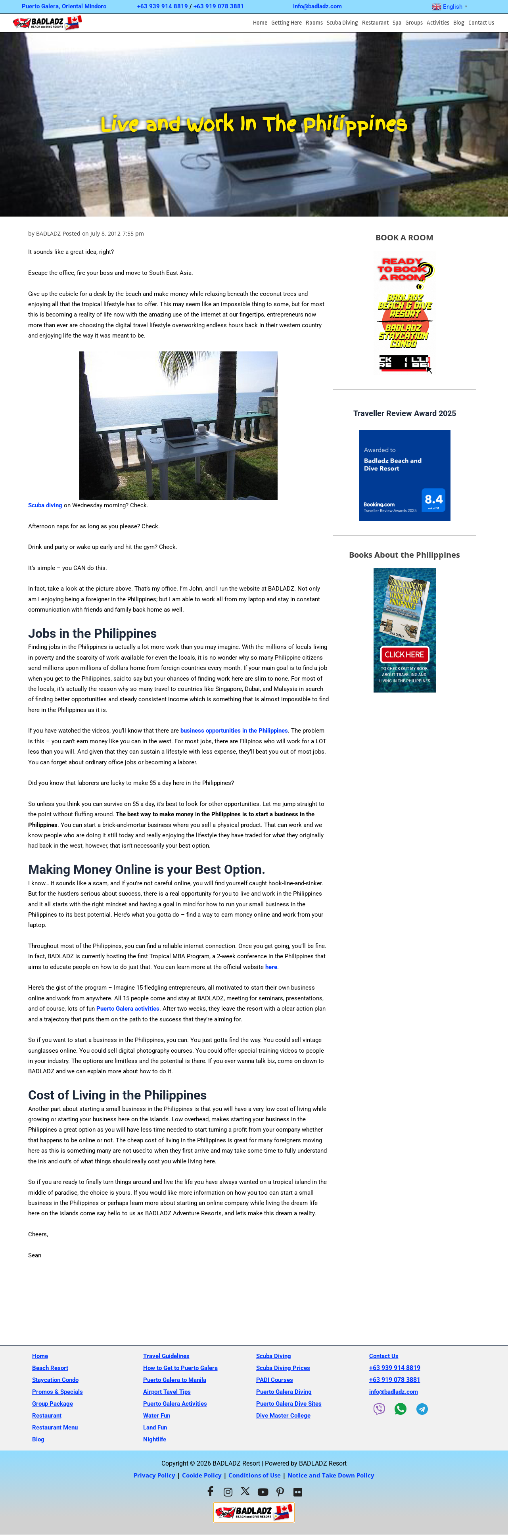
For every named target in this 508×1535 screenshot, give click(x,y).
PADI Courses (275, 1379)
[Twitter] (245, 1492)
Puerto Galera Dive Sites (291, 1403)
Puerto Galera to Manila (177, 1379)
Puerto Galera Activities (177, 1403)
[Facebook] (211, 1492)
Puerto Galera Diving (285, 1391)
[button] (286, 23)
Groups (414, 22)
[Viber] (379, 1409)
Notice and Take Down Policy (334, 1475)
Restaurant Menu (56, 1427)
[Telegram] (424, 1409)
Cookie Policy (199, 1475)
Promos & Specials (59, 1391)
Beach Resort (51, 1368)
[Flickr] (298, 1492)
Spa (397, 22)
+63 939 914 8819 (162, 6)
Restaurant (375, 22)
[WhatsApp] (401, 1409)
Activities (438, 22)
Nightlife (155, 1439)
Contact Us (481, 22)
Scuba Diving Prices (284, 1368)
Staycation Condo (57, 1379)
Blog (458, 22)
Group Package (54, 1403)
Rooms (314, 22)
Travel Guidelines (168, 1356)
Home (260, 22)
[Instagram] (228, 1492)
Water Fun (158, 1415)
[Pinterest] (280, 1492)
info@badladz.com (317, 6)
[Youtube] (263, 1492)
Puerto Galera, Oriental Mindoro (64, 6)
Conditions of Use (254, 1475)
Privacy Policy (149, 1475)
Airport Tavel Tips (168, 1391)
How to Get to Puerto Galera (183, 1368)
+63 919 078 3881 (219, 6)
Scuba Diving (342, 22)
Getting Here (286, 22)
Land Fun (156, 1427)
